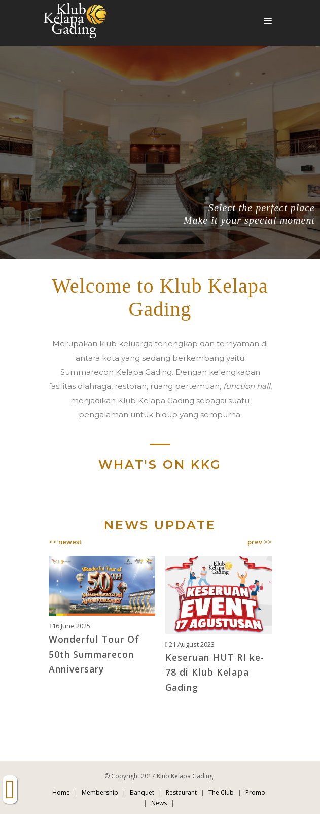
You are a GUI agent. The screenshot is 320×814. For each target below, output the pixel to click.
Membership (100, 792)
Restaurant (181, 792)
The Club (221, 792)
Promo (255, 792)
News (159, 803)
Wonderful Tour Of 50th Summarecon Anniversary (94, 654)
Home (61, 792)
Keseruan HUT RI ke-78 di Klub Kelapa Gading (214, 672)
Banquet (142, 792)
